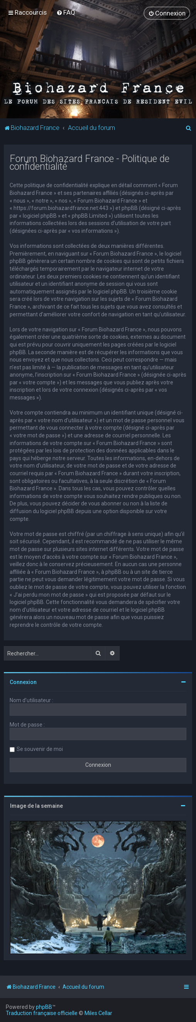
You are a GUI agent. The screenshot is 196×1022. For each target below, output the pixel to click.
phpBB (44, 1007)
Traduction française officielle (42, 1013)
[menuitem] (65, 12)
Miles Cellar (98, 1013)
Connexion (23, 682)
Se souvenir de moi (40, 749)
